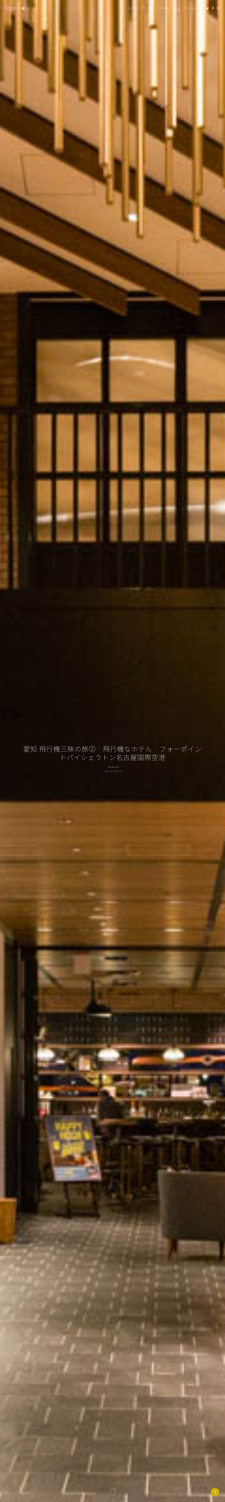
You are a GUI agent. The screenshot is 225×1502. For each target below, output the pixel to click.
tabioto (113, 767)
